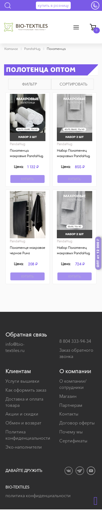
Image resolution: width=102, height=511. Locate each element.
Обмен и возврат (23, 423)
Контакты (68, 414)
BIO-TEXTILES (17, 487)
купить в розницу (53, 5)
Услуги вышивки (22, 381)
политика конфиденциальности (38, 495)
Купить (27, 179)
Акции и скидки (21, 414)
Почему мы (71, 431)
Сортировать (73, 84)
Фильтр (29, 84)
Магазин (67, 396)
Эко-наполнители (23, 447)
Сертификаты (73, 440)
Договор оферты (77, 423)
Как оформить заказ (25, 390)
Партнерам (70, 405)
